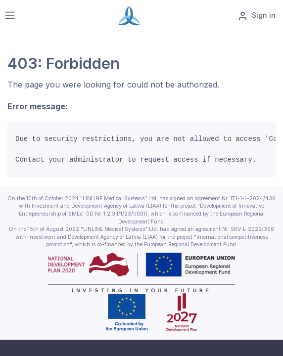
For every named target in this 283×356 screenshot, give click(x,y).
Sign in (257, 16)
